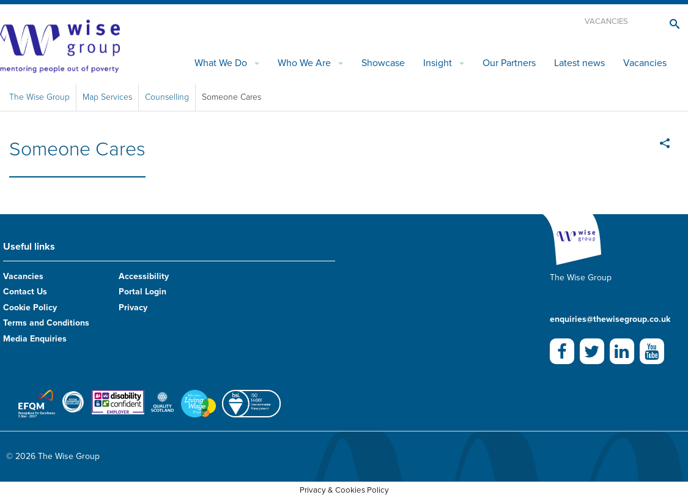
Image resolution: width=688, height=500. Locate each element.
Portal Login (142, 291)
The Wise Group (39, 97)
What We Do (220, 63)
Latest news (579, 63)
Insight (437, 63)
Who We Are (304, 63)
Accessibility (144, 276)
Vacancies (606, 21)
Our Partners (509, 63)
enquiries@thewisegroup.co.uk (610, 319)
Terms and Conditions (46, 323)
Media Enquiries (35, 339)
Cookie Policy (30, 307)
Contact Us (25, 291)
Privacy (133, 307)
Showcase (383, 63)
